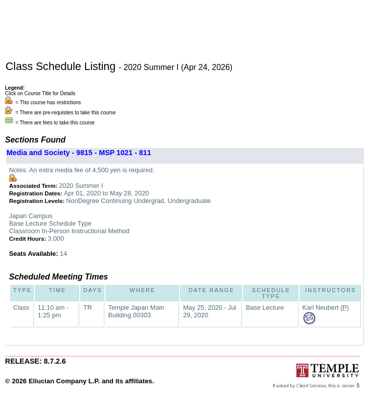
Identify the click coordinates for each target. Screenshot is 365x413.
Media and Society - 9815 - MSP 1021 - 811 (79, 153)
